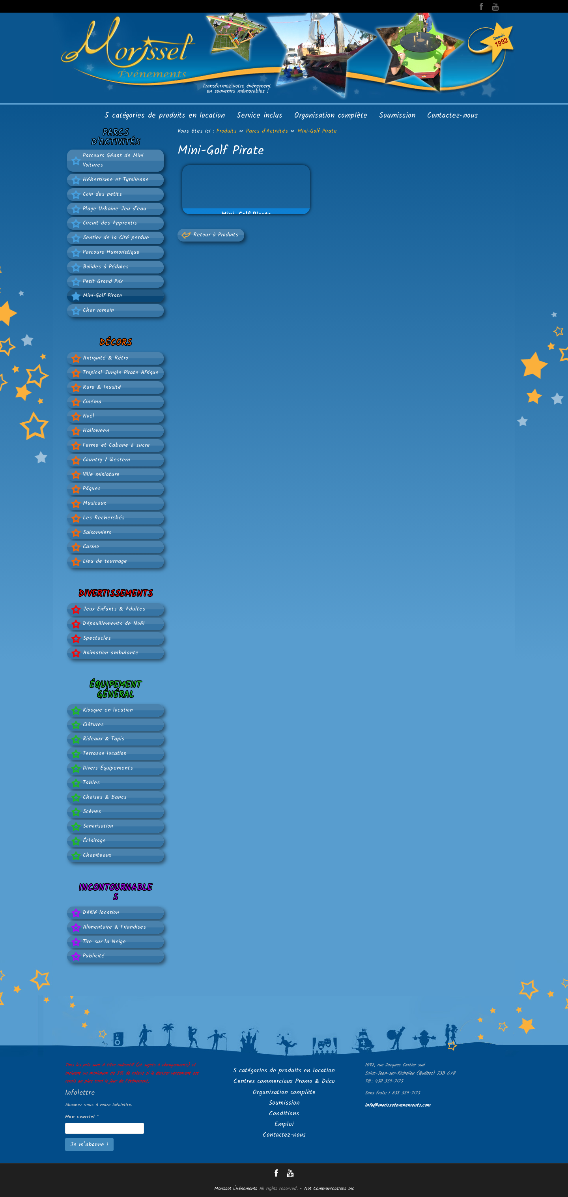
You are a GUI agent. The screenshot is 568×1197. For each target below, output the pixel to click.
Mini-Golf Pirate (317, 131)
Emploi (284, 1124)
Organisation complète (330, 116)
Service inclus (259, 116)
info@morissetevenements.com (397, 1105)
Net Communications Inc (329, 1188)
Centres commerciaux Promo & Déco (284, 1081)
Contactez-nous (452, 116)
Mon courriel (82, 1116)
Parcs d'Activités (267, 131)
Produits (227, 131)
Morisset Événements (235, 1188)
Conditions (284, 1113)
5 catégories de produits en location (165, 116)
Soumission (397, 116)
